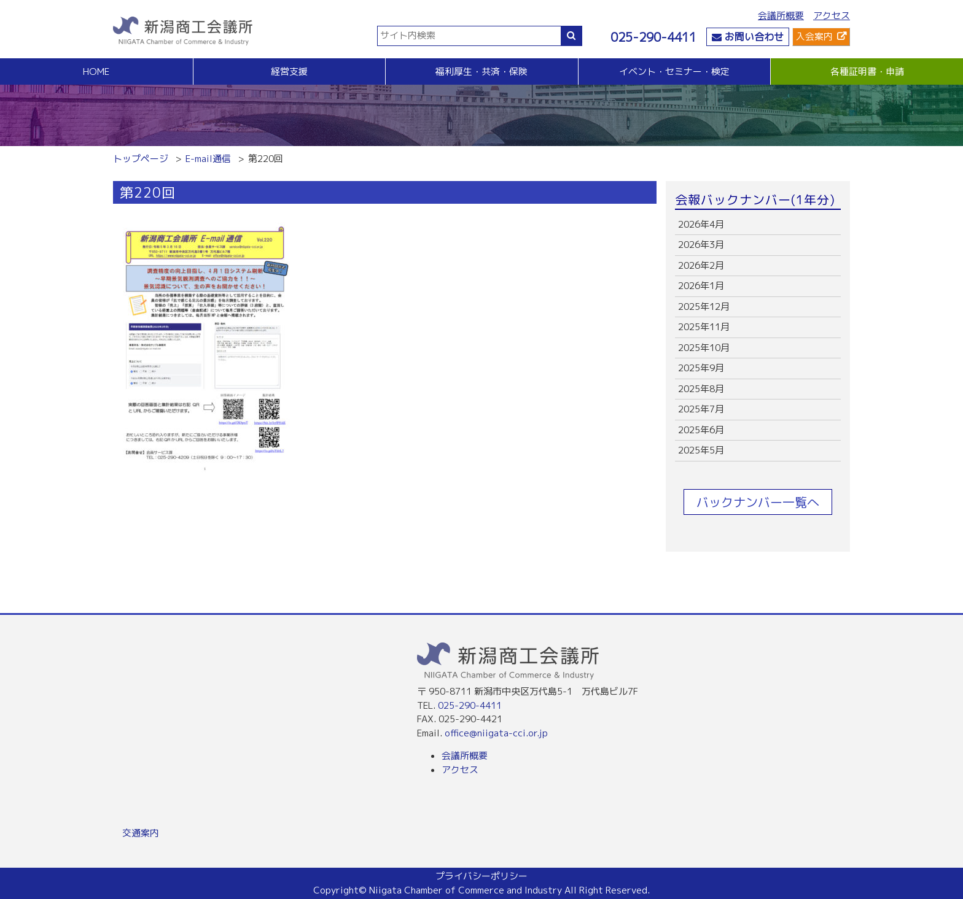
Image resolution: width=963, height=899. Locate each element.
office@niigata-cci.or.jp (496, 733)
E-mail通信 (208, 158)
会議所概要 (781, 15)
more (758, 225)
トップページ (140, 158)
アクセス (831, 15)
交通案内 (140, 833)
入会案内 (814, 36)
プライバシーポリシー (481, 876)
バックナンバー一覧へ (757, 502)
